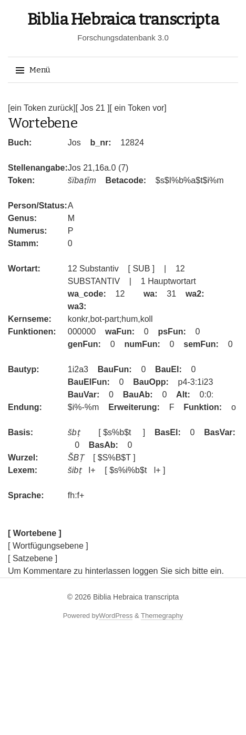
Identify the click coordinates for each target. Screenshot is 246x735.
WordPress (115, 616)
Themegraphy (162, 616)
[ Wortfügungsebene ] (48, 545)
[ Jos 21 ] (93, 107)
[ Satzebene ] (32, 558)
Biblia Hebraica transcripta (123, 19)
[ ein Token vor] (138, 107)
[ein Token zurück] (42, 107)
